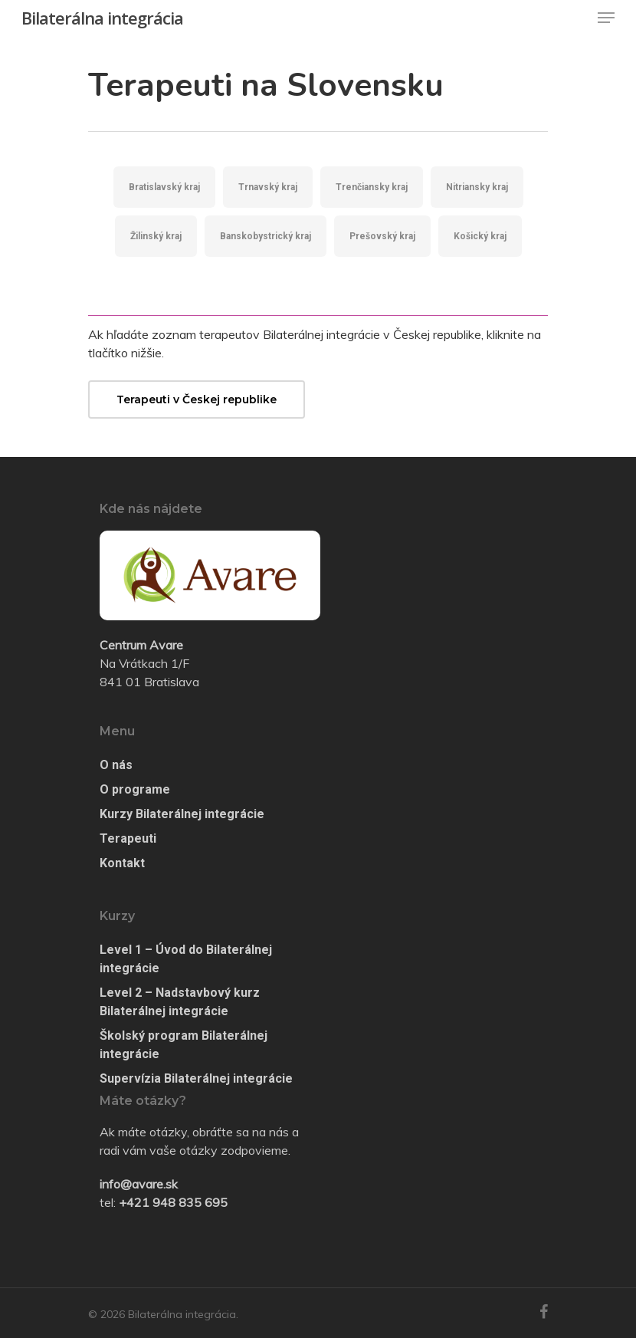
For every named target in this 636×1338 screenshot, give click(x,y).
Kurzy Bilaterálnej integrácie (182, 814)
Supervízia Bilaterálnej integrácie (196, 1078)
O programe (135, 789)
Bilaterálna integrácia (102, 17)
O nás (116, 765)
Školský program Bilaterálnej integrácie (183, 1044)
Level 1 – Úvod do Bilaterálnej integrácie (186, 958)
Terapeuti (128, 838)
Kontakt (122, 863)
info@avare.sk (139, 1184)
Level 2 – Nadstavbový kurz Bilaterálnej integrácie (180, 1001)
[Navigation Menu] (606, 17)
